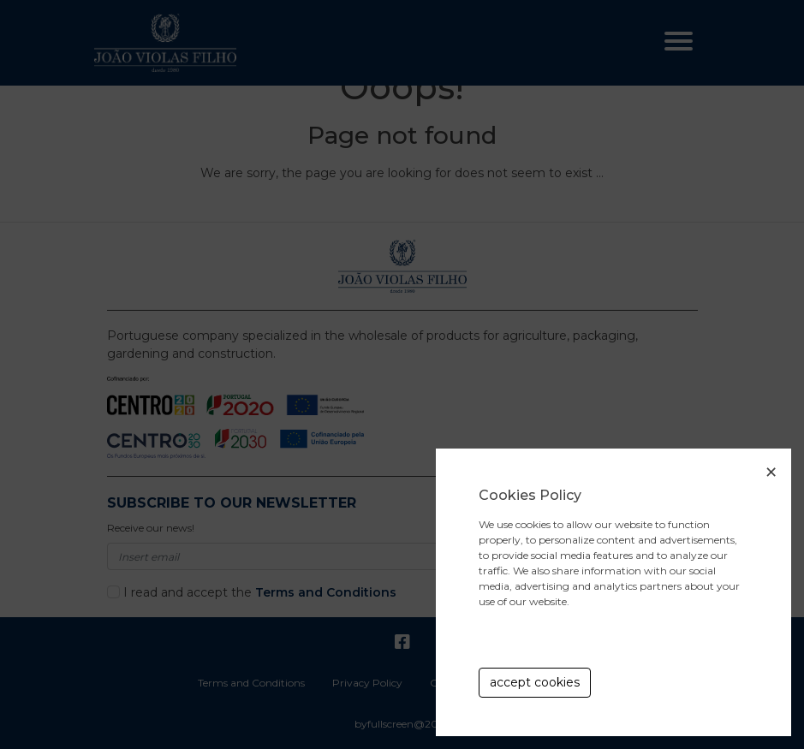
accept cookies (535, 682)
